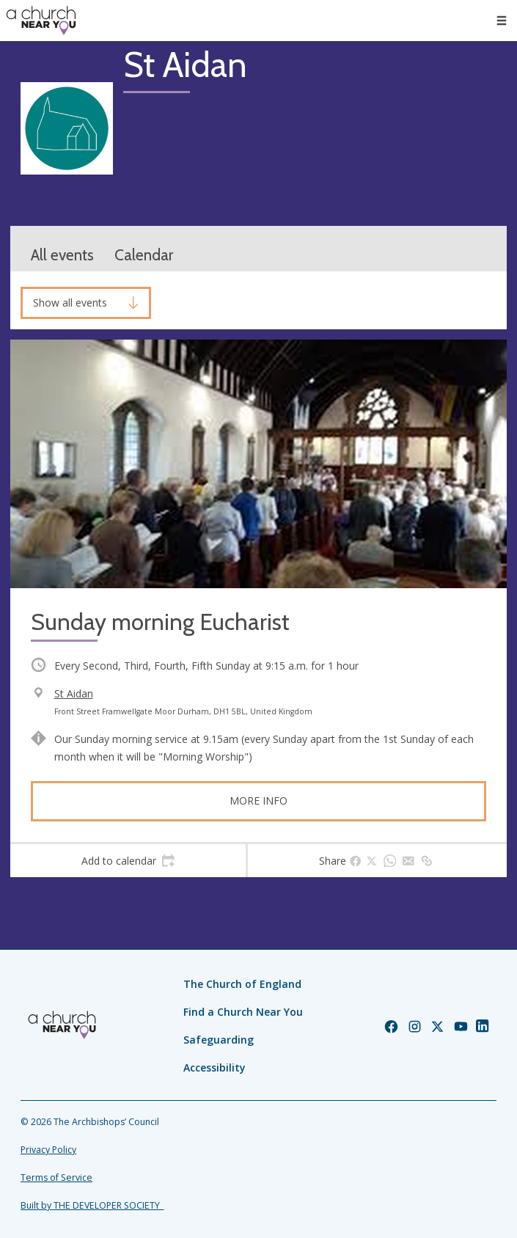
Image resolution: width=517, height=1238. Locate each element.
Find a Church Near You (243, 1012)
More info (258, 800)
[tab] (128, 861)
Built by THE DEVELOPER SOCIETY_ (92, 1205)
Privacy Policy (48, 1149)
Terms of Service (56, 1177)
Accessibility (214, 1067)
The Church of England (242, 984)
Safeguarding (218, 1040)
